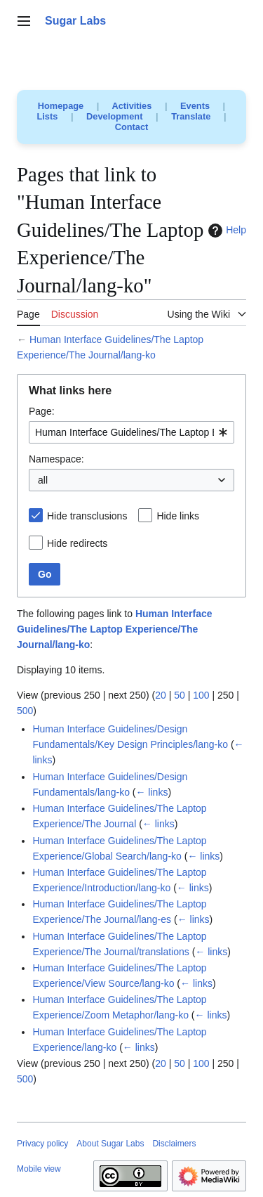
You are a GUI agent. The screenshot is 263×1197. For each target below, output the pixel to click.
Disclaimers (174, 1144)
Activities (131, 106)
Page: (42, 411)
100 (201, 695)
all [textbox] (43, 480)
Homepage (60, 106)
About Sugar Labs (110, 1144)
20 (160, 695)
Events (195, 106)
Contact (132, 127)
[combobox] (131, 432)
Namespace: (56, 459)
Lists (47, 116)
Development (114, 116)
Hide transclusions (87, 516)
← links (151, 792)
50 (179, 695)
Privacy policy (42, 1144)
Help (225, 231)
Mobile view (39, 1169)
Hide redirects (77, 543)
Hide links (177, 516)
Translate (190, 116)
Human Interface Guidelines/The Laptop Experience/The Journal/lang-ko (115, 629)
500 (25, 710)
